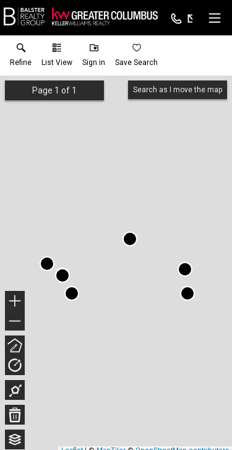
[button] (57, 57)
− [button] (15, 321)
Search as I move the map (177, 89)
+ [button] (15, 302)
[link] (20, 57)
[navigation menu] (215, 18)
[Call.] (176, 18)
